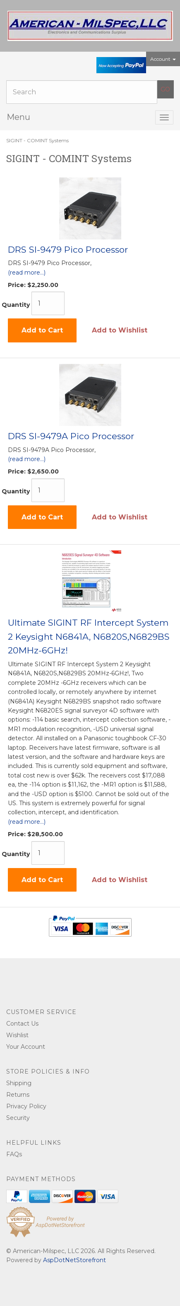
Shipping (18, 1083)
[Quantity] (48, 303)
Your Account (25, 1046)
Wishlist (17, 1035)
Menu (18, 117)
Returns (17, 1094)
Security (18, 1118)
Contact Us (22, 1023)
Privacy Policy (26, 1106)
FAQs (14, 1154)
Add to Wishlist (119, 330)
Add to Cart (42, 330)
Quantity (16, 305)
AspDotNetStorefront (74, 1260)
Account (163, 59)
